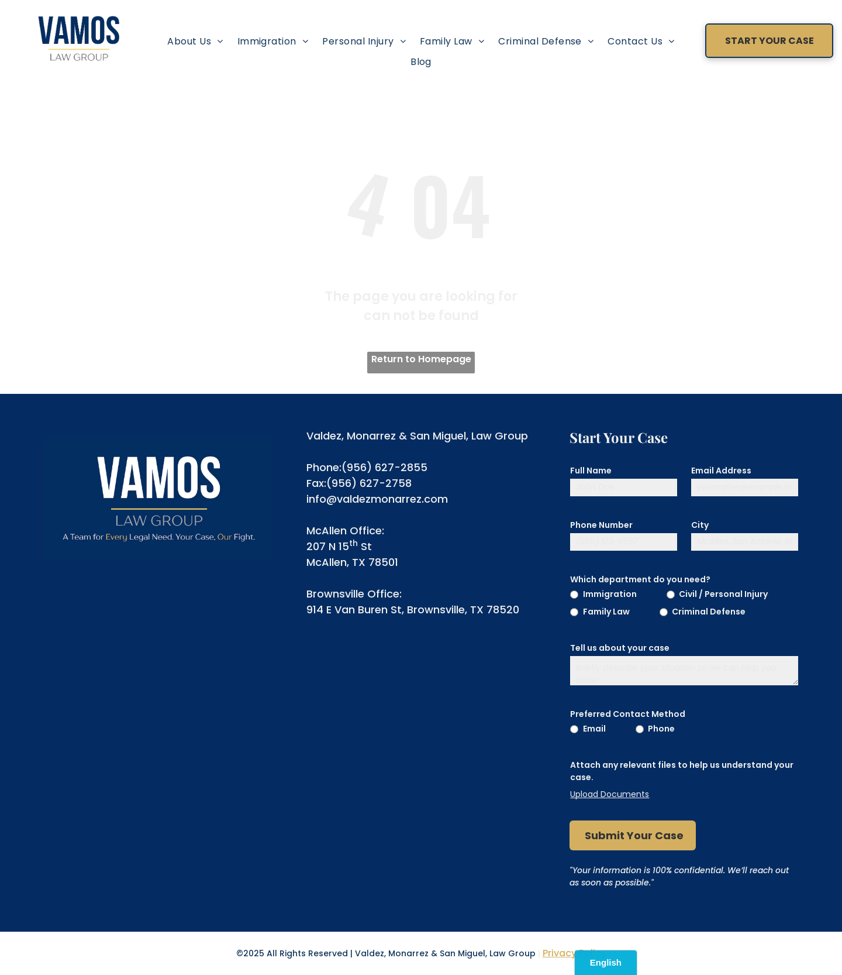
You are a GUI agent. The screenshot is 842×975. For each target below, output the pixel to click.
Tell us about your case (620, 648)
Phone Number (601, 525)
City (700, 525)
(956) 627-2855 (384, 467)
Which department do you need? (640, 579)
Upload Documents (609, 794)
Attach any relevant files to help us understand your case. (681, 771)
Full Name (591, 470)
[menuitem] (195, 41)
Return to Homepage (421, 359)
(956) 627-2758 (369, 483)
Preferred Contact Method (627, 714)
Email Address (721, 470)
